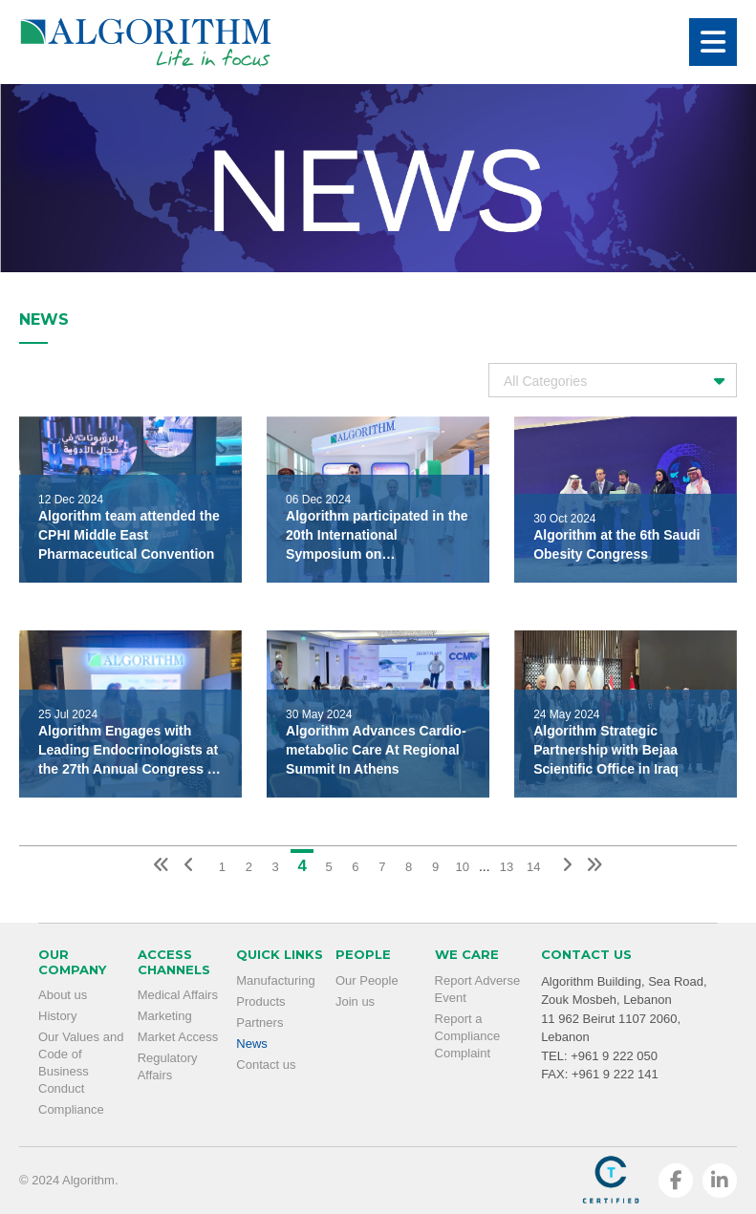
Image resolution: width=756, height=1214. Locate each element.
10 (461, 867)
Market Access (178, 1037)
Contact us (265, 1064)
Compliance (71, 1109)
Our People (367, 980)
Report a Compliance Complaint (468, 1036)
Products (260, 1001)
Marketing (165, 1016)
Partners (259, 1022)
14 (533, 867)
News (252, 1043)
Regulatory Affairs (168, 1066)
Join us (355, 1001)
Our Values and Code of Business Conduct (80, 1063)
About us (62, 995)
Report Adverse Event (478, 989)
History (57, 1016)
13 (506, 867)
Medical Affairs (178, 995)
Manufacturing (275, 980)
